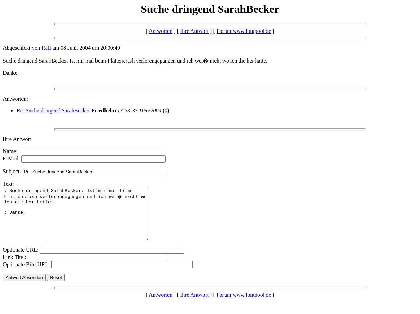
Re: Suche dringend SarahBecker (53, 110)
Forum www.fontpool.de (244, 31)
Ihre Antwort (194, 31)
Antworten (160, 31)
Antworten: (15, 99)
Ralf (46, 48)
